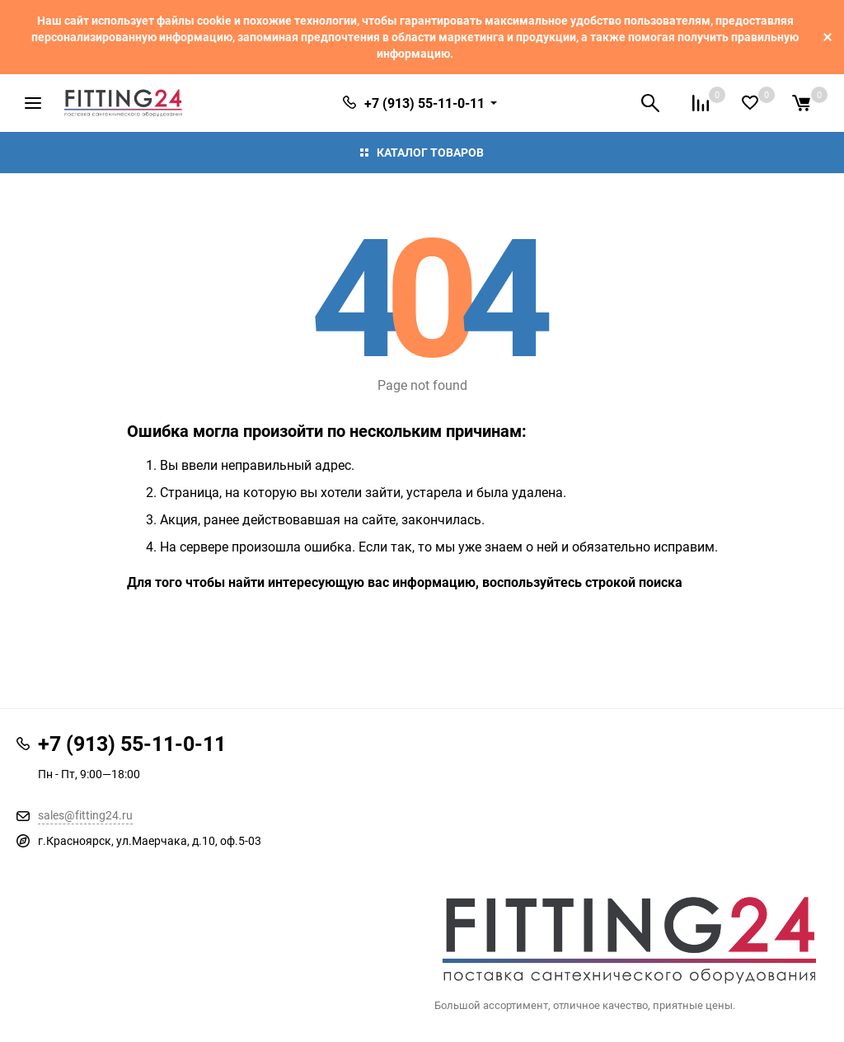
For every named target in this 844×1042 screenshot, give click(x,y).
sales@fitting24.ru (85, 815)
